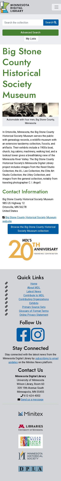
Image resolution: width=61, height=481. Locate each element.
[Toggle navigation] (56, 7)
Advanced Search (30, 32)
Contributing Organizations (34, 299)
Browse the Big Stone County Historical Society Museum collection (33, 228)
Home (33, 283)
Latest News (34, 291)
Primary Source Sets (34, 307)
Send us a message (32, 399)
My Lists (31, 38)
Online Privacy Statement (34, 314)
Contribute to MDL (33, 295)
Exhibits (33, 303)
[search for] (22, 22)
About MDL (33, 287)
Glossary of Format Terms (34, 310)
